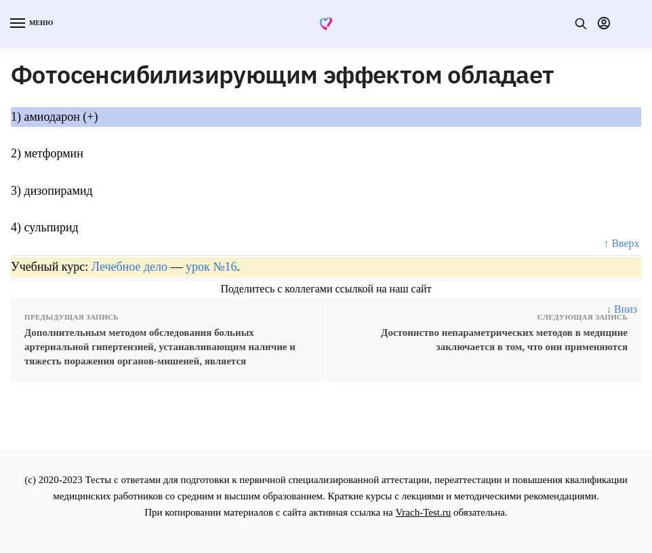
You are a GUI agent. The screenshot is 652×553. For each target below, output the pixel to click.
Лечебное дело (129, 266)
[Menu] (30, 24)
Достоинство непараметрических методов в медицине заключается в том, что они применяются (504, 339)
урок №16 (211, 266)
